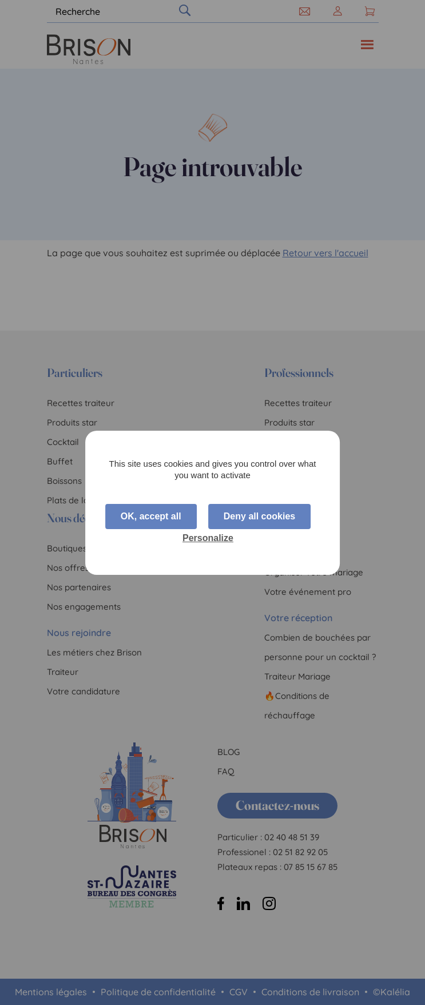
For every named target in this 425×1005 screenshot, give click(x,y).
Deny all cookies (259, 516)
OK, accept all (151, 516)
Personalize (207, 538)
